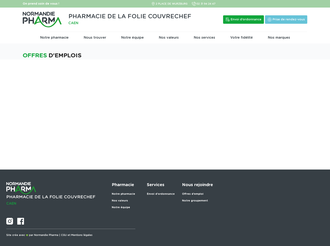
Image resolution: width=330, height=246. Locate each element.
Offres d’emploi (193, 194)
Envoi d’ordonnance (161, 194)
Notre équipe (132, 37)
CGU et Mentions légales (76, 235)
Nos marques (279, 37)
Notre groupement (195, 200)
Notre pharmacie (54, 37)
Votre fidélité (241, 37)
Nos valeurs (169, 37)
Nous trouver (95, 37)
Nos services (204, 37)
